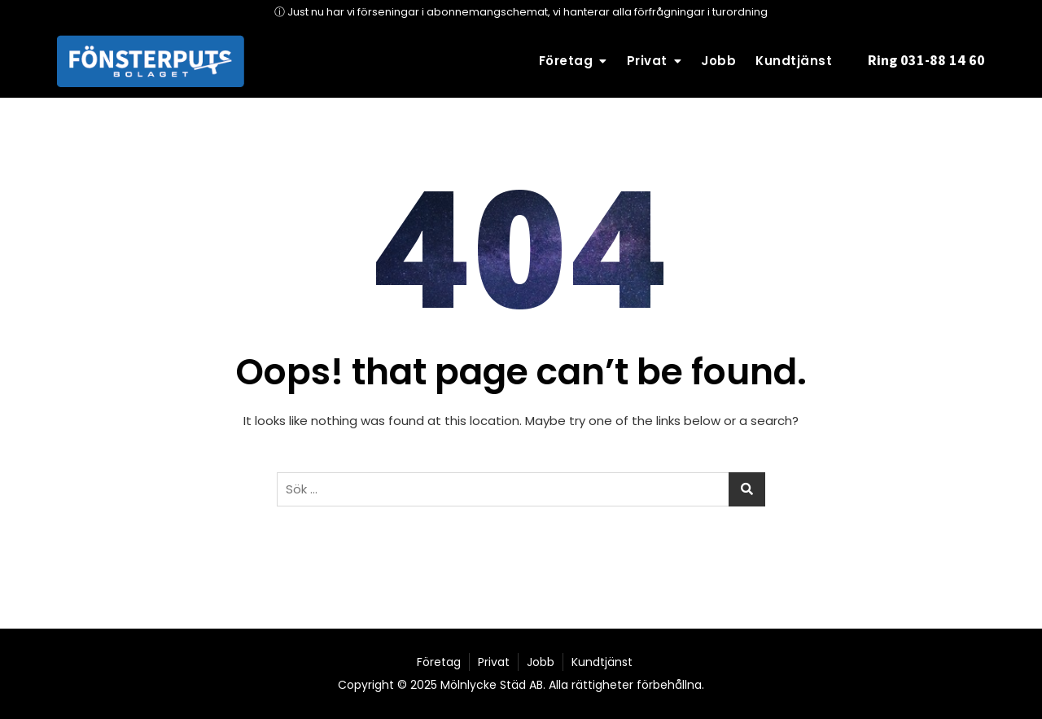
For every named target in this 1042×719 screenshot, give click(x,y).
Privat (647, 60)
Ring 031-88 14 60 (926, 59)
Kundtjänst (793, 60)
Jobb (718, 60)
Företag (566, 60)
